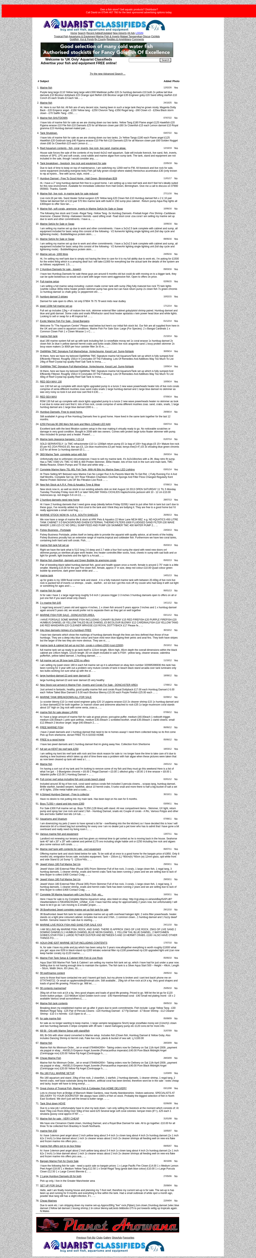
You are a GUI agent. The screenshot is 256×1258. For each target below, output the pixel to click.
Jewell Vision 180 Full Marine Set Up (60, 864)
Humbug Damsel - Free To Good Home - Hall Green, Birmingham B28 (78, 178)
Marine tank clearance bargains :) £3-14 (62, 439)
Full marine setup (49, 281)
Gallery (107, 1237)
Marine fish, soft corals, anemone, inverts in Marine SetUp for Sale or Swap (81, 208)
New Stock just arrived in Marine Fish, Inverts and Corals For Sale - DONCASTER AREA (89, 685)
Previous (81, 1237)
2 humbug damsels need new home (59, 499)
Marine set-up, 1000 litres (54, 254)
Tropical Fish (61, 36)
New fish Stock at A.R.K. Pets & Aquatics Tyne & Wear (70, 484)
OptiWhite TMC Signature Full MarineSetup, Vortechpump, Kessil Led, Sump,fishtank (87, 351)
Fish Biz (91, 1237)
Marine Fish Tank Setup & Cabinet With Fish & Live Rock (71, 958)
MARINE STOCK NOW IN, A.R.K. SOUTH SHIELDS (69, 515)
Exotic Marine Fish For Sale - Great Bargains (64, 321)
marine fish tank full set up (54, 545)
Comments (138, 39)
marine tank (46, 575)
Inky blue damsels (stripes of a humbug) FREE (65, 630)
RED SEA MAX (48, 396)
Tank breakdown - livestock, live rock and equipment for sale (73, 163)
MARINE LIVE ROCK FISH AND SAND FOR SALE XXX (71, 924)
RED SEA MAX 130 (51, 381)
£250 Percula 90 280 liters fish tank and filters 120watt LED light (75, 424)
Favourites (128, 1237)
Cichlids (155, 36)
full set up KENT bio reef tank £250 (59, 749)
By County (100, 39)
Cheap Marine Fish (50, 1058)
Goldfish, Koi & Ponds (82, 39)
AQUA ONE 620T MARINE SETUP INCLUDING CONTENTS (73, 942)
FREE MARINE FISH (51, 727)
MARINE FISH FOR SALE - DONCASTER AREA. (67, 615)
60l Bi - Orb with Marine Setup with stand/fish (64, 1030)
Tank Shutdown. (49, 133)
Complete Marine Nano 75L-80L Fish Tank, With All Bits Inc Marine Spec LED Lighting (87, 469)
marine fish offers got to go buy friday (60, 1146)
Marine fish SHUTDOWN (54, 118)
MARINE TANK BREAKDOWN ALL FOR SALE (66, 697)
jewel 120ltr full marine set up (56, 306)
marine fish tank (49, 336)
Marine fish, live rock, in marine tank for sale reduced (69, 193)
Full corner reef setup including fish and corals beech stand (72, 779)
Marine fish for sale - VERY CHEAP (59, 1118)
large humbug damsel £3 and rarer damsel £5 (65, 675)
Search (82, 33)
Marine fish (46, 87)
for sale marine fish (50, 1018)
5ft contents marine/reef (53, 988)
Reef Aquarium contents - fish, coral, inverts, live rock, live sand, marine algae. (83, 148)
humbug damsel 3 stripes (54, 296)
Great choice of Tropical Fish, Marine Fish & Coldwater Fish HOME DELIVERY (83, 1088)
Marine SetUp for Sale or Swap (57, 223)
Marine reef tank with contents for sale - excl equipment (70, 849)
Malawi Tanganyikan (131, 36)
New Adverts (120, 33)
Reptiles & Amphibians (118, 39)
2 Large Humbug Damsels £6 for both (60, 1176)
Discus (147, 36)
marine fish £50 (48, 1130)
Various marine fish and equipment (59, 834)
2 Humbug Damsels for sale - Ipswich (60, 269)
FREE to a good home (52, 739)
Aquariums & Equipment (82, 36)
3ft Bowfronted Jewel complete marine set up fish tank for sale (74, 909)
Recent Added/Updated (99, 33)
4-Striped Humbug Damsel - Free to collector (64, 794)
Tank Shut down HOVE (52, 1103)
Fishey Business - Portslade (55, 530)
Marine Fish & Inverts (108, 36)
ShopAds (117, 1237)
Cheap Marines (48, 1200)
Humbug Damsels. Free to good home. (61, 411)
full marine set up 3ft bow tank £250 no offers (64, 660)
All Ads (131, 33)
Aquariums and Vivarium (53, 818)
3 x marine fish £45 (50, 602)
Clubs (99, 1237)
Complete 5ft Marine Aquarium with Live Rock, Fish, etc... (71, 894)
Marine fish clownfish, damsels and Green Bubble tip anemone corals (78, 560)
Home (73, 33)
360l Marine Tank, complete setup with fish (63, 454)
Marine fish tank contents (54, 1003)
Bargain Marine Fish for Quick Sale (59, 1161)
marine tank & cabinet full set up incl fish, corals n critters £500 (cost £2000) (81, 645)
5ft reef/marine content (52, 973)
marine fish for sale (50, 590)
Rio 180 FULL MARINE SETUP (57, 1073)
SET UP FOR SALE (51, 1185)
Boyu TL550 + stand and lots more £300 (62, 803)
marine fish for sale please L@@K (59, 712)
